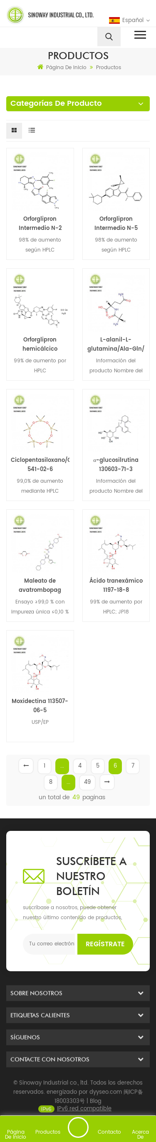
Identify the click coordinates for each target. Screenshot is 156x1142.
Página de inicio (62, 67)
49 (87, 782)
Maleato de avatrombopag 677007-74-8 (40, 586)
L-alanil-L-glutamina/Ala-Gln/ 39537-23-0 (115, 345)
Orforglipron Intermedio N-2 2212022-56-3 (40, 224)
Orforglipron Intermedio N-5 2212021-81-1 (116, 224)
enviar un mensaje (78, 1127)
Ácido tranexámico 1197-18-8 (116, 586)
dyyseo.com (105, 1108)
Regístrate (105, 944)
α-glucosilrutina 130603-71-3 (116, 465)
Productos (108, 68)
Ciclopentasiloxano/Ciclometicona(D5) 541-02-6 (40, 465)
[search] (109, 36)
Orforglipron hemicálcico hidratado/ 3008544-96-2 (40, 345)
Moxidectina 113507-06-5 (40, 706)
